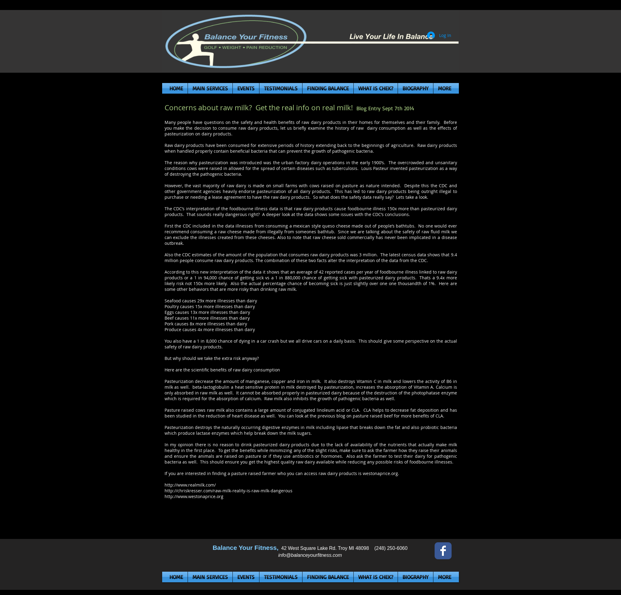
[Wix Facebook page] (443, 550)
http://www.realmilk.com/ (190, 485)
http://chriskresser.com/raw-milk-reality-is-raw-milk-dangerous (228, 491)
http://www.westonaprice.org (194, 496)
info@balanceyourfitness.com (310, 555)
